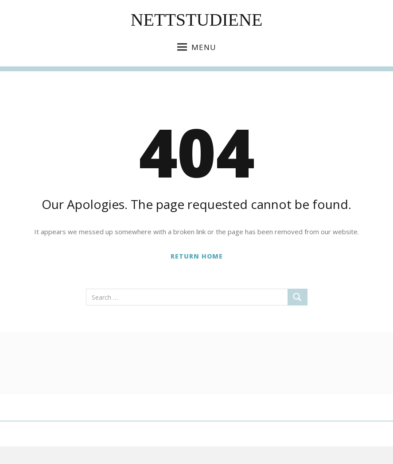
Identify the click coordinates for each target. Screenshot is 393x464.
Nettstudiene (197, 20)
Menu (196, 47)
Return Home (197, 256)
